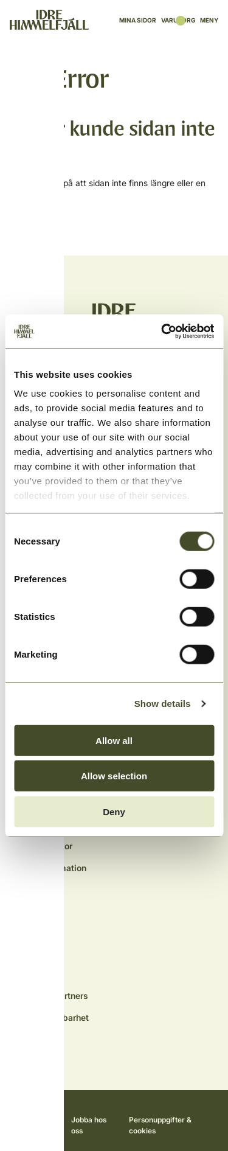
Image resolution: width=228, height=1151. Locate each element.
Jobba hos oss (88, 1125)
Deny (114, 811)
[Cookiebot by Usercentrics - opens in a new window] (162, 331)
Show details (162, 703)
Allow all (114, 740)
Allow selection (114, 776)
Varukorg (178, 20)
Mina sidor (137, 20)
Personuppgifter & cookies (160, 1125)
